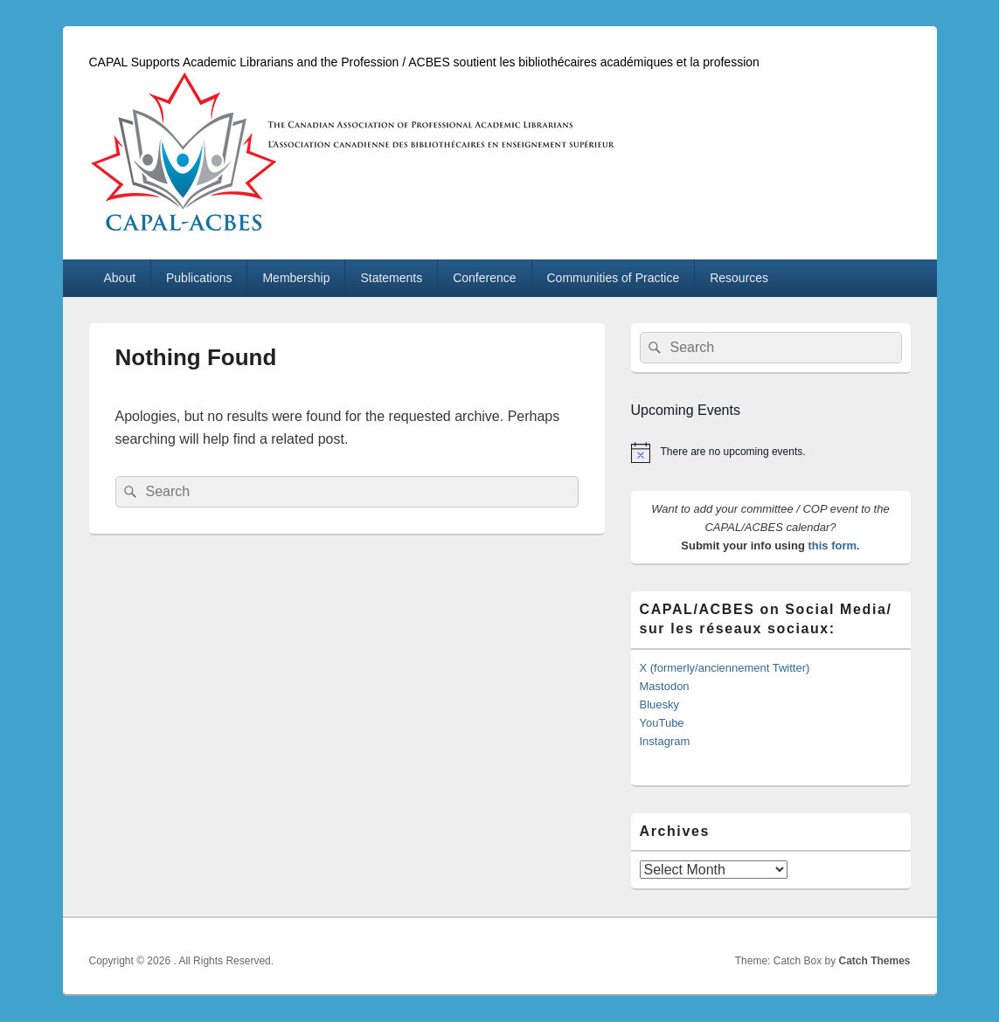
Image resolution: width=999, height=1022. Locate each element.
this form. (833, 545)
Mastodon (665, 686)
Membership (296, 278)
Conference (484, 278)
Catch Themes (874, 961)
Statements (391, 278)
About (119, 278)
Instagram (665, 741)
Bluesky (660, 704)
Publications (199, 278)
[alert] (771, 452)
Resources (739, 278)
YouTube (662, 722)
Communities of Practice (613, 278)
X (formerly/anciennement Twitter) (725, 667)
